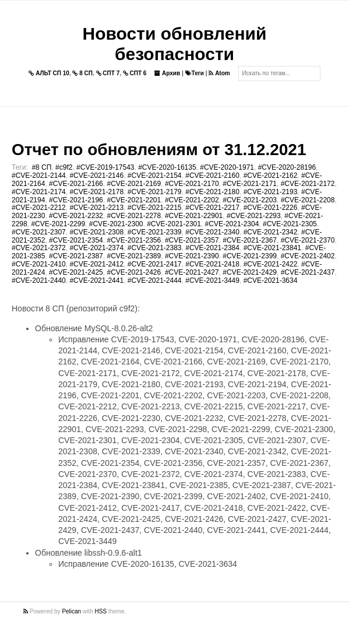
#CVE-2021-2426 (134, 272)
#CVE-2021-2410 (39, 264)
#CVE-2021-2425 (76, 272)
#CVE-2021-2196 (76, 200)
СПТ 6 (135, 73)
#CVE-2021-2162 (271, 175)
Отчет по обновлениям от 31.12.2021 (159, 150)
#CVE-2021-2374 (96, 248)
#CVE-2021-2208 (308, 200)
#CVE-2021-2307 (39, 232)
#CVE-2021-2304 (232, 224)
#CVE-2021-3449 (212, 280)
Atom (219, 73)
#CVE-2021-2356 (134, 240)
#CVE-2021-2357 (192, 240)
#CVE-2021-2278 (134, 216)
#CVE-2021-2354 (76, 240)
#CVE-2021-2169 (134, 184)
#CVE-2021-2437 (308, 272)
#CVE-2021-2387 (76, 256)
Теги (194, 73)
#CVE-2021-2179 (155, 192)
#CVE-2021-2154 (155, 175)
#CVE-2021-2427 (192, 272)
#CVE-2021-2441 (96, 280)
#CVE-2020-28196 (287, 167)
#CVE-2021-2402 (308, 256)
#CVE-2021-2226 (271, 208)
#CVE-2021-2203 (250, 200)
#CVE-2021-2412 (96, 264)
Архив (167, 73)
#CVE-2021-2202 (192, 200)
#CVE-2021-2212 (39, 208)
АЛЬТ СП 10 (49, 73)
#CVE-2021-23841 (272, 248)
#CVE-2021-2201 (134, 200)
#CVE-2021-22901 (194, 216)
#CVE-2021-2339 (155, 232)
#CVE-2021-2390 (192, 256)
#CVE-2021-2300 (116, 224)
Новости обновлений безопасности (175, 44)
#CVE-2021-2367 (250, 240)
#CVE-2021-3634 (271, 280)
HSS (101, 611)
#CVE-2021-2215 (155, 208)
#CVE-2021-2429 (250, 272)
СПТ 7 (108, 73)
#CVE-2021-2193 (271, 192)
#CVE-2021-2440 (39, 280)
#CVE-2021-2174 (39, 192)
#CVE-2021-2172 (308, 184)
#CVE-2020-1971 (227, 167)
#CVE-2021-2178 (96, 192)
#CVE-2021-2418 (212, 264)
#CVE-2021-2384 (212, 248)
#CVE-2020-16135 (167, 167)
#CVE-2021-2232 (76, 216)
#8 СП (41, 167)
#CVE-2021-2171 (250, 184)
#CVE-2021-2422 (271, 264)
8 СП (82, 73)
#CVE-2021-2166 (76, 184)
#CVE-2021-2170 (192, 184)
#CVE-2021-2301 (174, 224)
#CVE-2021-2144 (39, 175)
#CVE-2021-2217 (212, 208)
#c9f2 (63, 167)
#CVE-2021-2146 (96, 175)
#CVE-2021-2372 (39, 248)
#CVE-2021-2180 (212, 192)
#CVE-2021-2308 (96, 232)
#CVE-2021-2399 (250, 256)
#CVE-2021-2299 (58, 224)
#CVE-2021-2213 (96, 208)
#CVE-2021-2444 (155, 280)
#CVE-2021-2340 (212, 232)
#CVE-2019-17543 (105, 167)
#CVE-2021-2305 (290, 224)
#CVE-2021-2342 (271, 232)
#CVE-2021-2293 (254, 216)
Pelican (71, 611)
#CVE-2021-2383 (155, 248)
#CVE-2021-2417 (155, 264)
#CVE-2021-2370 (308, 240)
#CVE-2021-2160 (212, 175)
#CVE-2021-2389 (134, 256)
